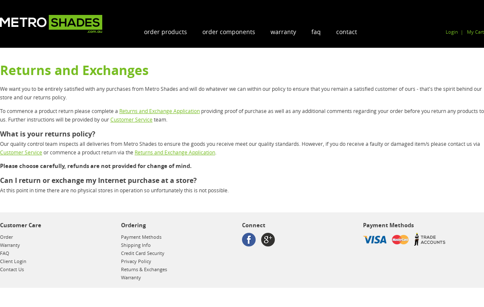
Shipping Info (136, 245)
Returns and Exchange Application (159, 110)
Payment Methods (141, 237)
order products (165, 32)
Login (452, 32)
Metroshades (51, 24)
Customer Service (131, 119)
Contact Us (12, 269)
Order (6, 237)
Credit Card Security (142, 253)
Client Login (13, 261)
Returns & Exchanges (144, 269)
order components (228, 32)
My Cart (475, 32)
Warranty (283, 32)
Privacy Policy (136, 261)
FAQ (316, 32)
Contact (346, 32)
